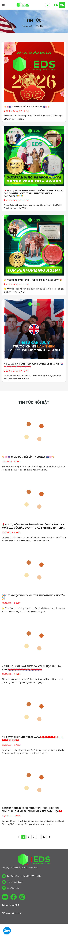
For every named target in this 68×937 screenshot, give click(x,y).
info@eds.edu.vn (14, 882)
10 (44, 837)
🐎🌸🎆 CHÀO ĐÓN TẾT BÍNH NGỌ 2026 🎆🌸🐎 (27, 107)
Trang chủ (27, 26)
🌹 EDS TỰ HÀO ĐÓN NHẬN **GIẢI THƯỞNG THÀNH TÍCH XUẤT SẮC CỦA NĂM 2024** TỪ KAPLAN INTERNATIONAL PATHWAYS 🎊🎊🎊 (34, 193)
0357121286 (13, 888)
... (38, 837)
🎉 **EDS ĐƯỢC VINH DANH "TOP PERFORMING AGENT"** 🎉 (33, 280)
